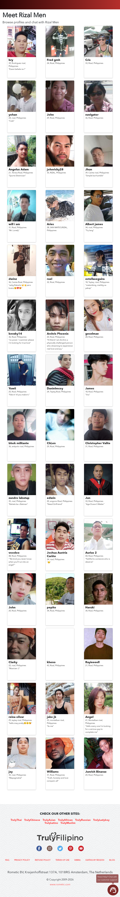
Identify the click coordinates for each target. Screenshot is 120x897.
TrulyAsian (49, 820)
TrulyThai (16, 820)
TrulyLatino (51, 823)
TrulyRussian (83, 820)
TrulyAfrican (65, 820)
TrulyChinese (32, 820)
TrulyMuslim (67, 823)
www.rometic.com (60, 884)
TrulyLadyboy (101, 820)
